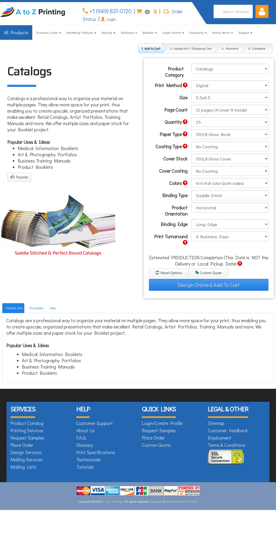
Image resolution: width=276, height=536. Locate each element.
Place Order (21, 445)
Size (183, 97)
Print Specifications (95, 452)
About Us (85, 430)
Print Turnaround (170, 239)
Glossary (84, 445)
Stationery (129, 32)
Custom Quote (208, 272)
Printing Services (26, 430)
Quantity (176, 122)
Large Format (173, 32)
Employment (219, 438)
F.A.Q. (81, 438)
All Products (16, 32)
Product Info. (14, 308)
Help (53, 308)
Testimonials (88, 459)
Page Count (175, 110)
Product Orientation (176, 210)
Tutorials (85, 467)
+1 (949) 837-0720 (110, 11)
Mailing (108, 32)
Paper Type (173, 134)
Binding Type (174, 195)
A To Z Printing (112, 501)
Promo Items (222, 32)
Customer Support (94, 423)
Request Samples (27, 438)
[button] (261, 11)
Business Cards (48, 32)
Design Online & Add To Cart (209, 284)
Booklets (149, 32)
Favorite (19, 177)
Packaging (198, 32)
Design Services (26, 452)
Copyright (156, 501)
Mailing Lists (23, 467)
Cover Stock (175, 159)
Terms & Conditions (227, 445)
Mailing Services (26, 459)
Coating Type (171, 146)
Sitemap (216, 423)
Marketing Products (81, 32)
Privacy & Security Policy (182, 501)
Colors (178, 183)
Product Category (174, 72)
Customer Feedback (228, 430)
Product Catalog (26, 423)
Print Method (171, 85)
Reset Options (168, 272)
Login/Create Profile (162, 423)
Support (245, 32)
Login (108, 19)
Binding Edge (174, 224)
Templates (36, 308)
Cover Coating (173, 171)
